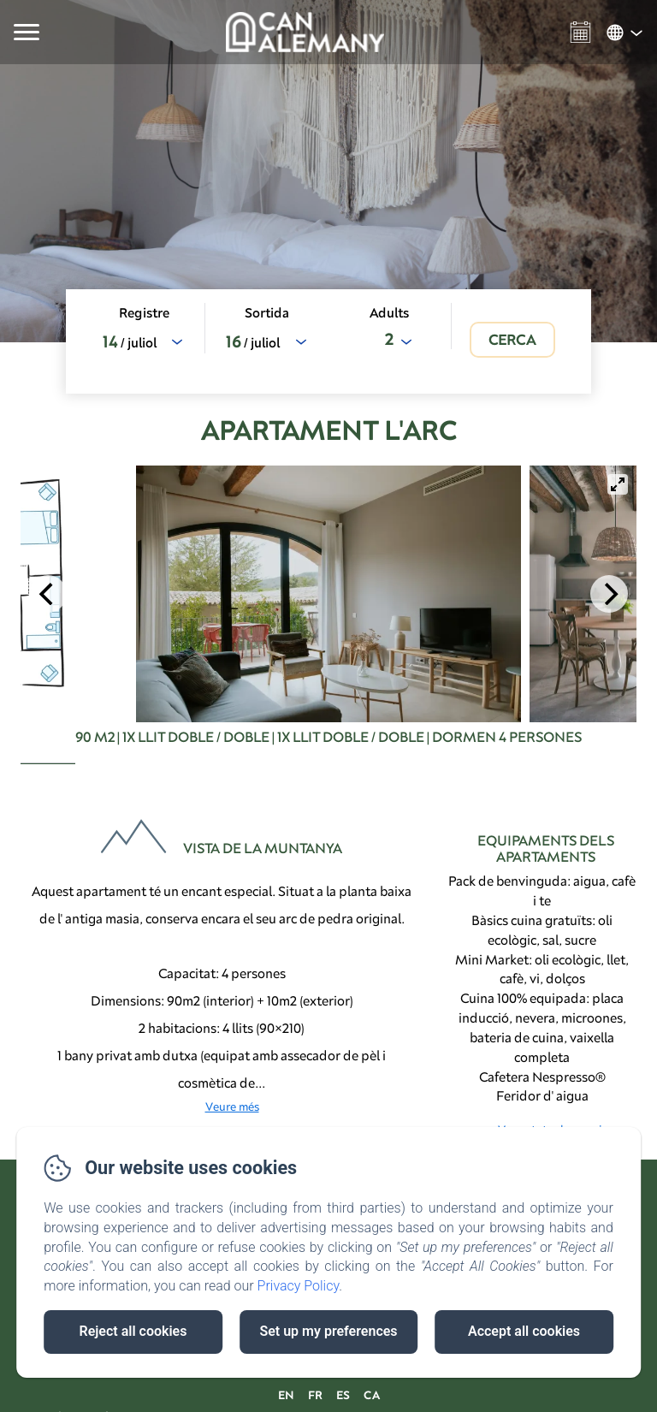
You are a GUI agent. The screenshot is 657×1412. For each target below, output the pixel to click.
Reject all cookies (133, 1331)
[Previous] (48, 594)
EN (286, 1395)
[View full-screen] (617, 484)
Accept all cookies (524, 1331)
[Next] (609, 594)
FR (315, 1395)
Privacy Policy (298, 1286)
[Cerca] (512, 340)
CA (372, 1395)
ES (343, 1395)
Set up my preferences (328, 1331)
